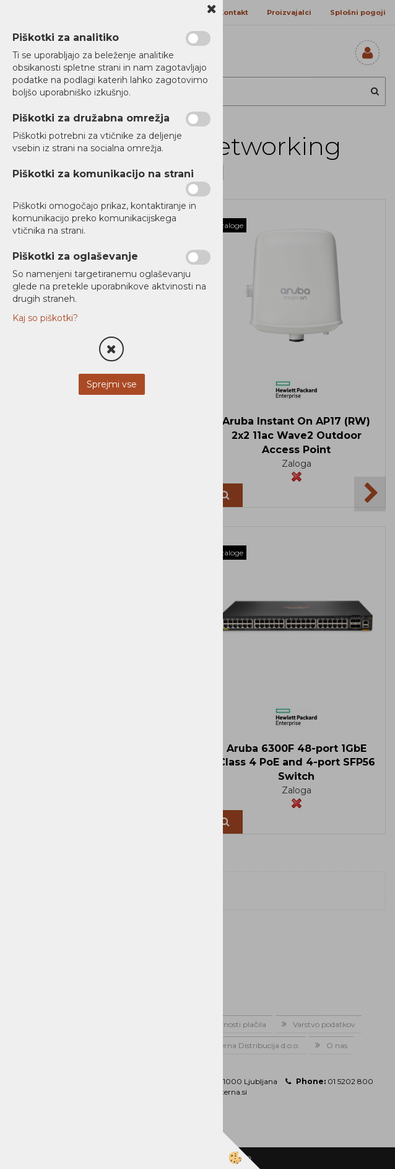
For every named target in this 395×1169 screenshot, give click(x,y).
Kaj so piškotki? (45, 318)
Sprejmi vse (112, 384)
